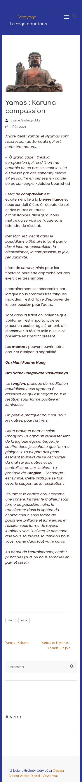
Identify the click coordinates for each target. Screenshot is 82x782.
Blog (10, 620)
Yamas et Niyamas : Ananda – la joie (55, 645)
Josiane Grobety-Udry (25, 120)
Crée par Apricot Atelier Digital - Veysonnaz (37, 773)
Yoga (24, 620)
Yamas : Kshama (17, 643)
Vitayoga (27, 17)
